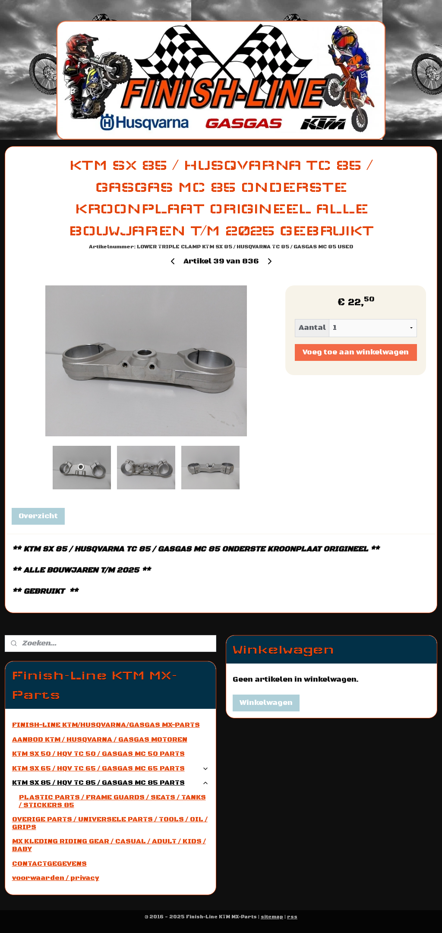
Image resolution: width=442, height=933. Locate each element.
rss (292, 917)
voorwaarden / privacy (55, 878)
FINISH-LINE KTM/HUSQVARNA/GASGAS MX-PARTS (106, 724)
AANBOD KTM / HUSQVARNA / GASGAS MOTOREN (99, 739)
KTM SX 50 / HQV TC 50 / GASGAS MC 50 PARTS (98, 753)
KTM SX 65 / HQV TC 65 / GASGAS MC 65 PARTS (110, 768)
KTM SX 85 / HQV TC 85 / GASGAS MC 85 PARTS (110, 782)
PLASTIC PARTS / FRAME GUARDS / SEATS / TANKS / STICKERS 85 (112, 801)
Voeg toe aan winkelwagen (356, 352)
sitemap (272, 917)
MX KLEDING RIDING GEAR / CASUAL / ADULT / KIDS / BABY (109, 845)
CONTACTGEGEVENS (49, 863)
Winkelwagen (266, 703)
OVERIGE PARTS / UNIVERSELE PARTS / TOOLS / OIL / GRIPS (110, 823)
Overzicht (38, 516)
